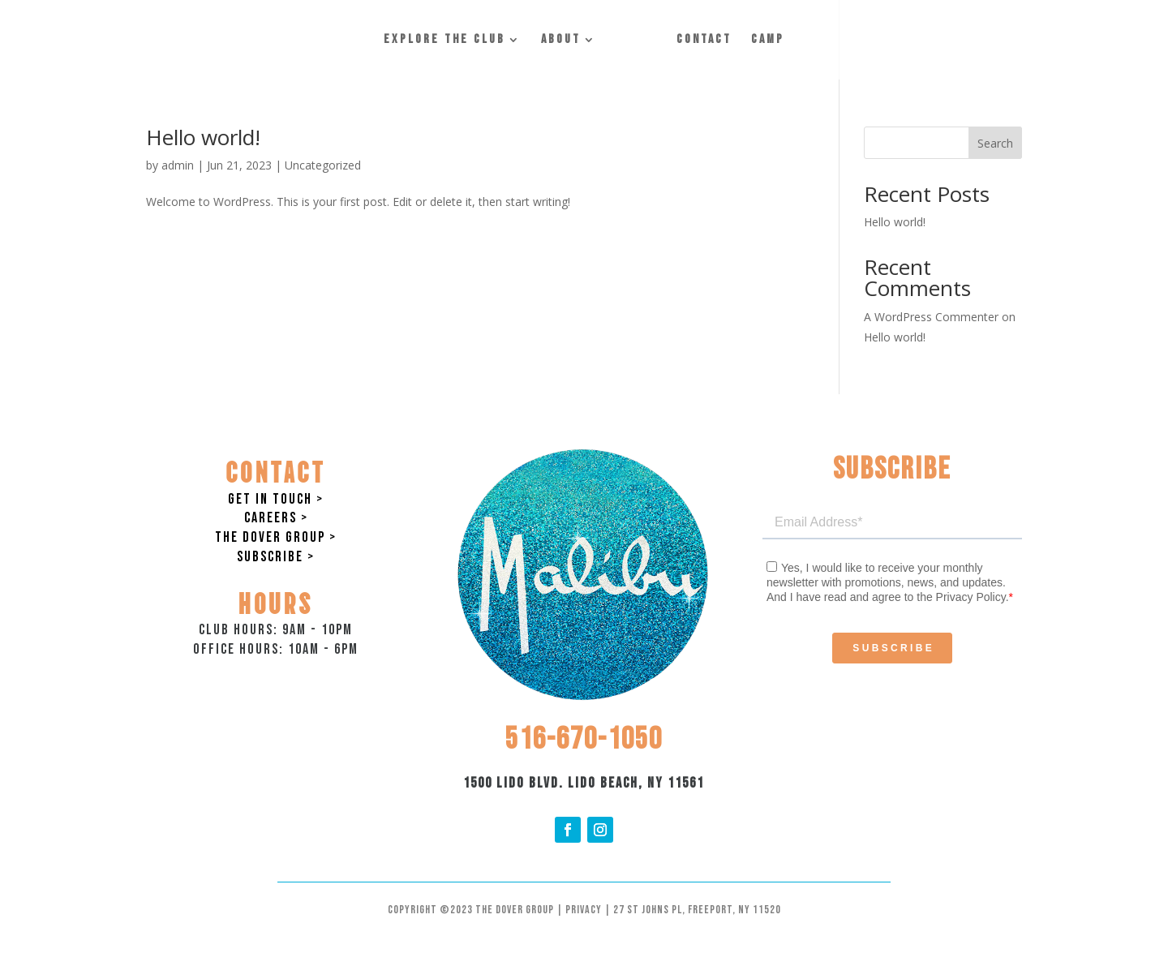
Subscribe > (276, 556)
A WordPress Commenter (931, 316)
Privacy (583, 910)
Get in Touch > (276, 499)
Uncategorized (323, 165)
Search (995, 143)
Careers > (276, 517)
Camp (767, 40)
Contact (704, 40)
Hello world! (203, 137)
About (561, 40)
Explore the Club (444, 40)
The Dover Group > (276, 537)
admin (177, 165)
